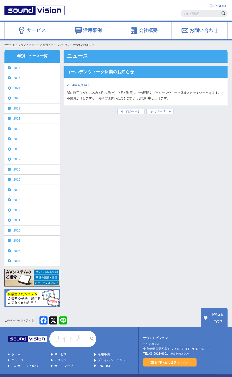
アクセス (60, 351)
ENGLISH (104, 356)
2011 (16, 220)
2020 (16, 129)
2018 (16, 149)
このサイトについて (25, 356)
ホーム (16, 345)
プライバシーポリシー (113, 351)
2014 (16, 190)
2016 (16, 169)
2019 (16, 139)
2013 (16, 200)
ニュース (17, 351)
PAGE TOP (216, 323)
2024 (16, 88)
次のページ (158, 111)
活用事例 (104, 345)
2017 (16, 159)
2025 (16, 78)
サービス (60, 345)
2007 (16, 261)
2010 (16, 230)
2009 (16, 240)
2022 (16, 108)
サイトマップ (63, 356)
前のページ (133, 111)
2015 (16, 179)
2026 (16, 68)
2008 (16, 251)
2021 (16, 118)
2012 (16, 210)
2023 (16, 98)
